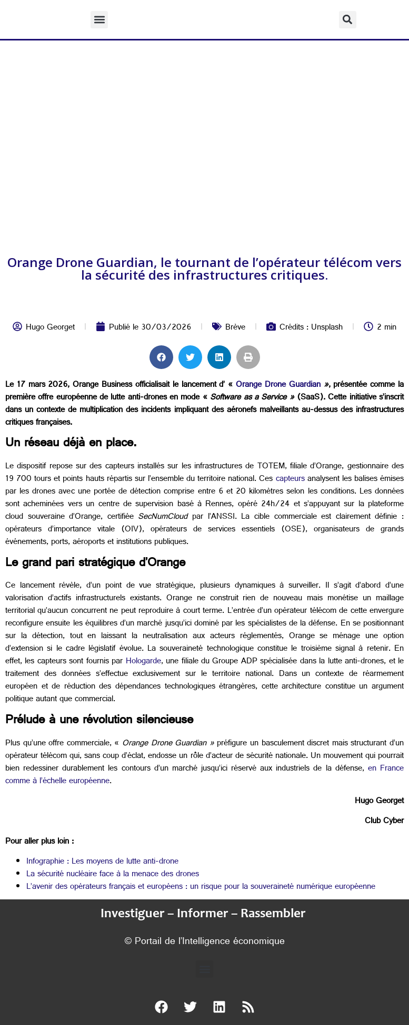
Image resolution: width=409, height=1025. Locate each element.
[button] (99, 19)
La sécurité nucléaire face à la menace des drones (112, 875)
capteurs (288, 480)
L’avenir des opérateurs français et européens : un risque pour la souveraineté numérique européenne (200, 887)
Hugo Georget (50, 328)
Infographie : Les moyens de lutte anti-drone (102, 862)
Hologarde (142, 662)
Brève (235, 328)
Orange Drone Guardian (278, 385)
